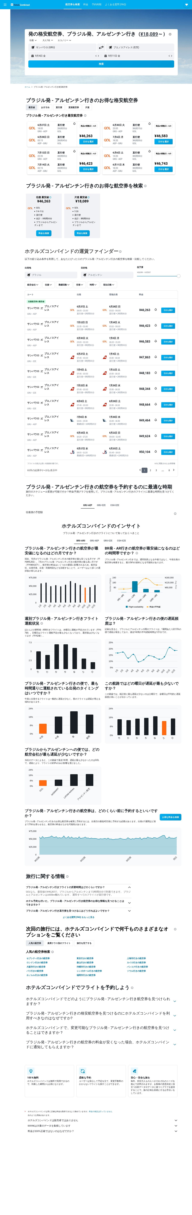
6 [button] (169, 470)
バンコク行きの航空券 (137, 967)
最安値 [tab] (31, 107)
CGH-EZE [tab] (114, 505)
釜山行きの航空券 (85, 962)
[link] (43, 233)
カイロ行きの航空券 (136, 962)
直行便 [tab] (59, 107)
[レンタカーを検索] (5, 26)
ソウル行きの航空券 (136, 971)
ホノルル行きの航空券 (37, 975)
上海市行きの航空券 (136, 958)
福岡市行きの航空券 (86, 975)
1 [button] (144, 470)
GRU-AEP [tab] (87, 505)
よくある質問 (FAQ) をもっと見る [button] (78, 917)
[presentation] (170, 34)
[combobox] (33, 40)
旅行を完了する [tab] (84, 943)
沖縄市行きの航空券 (86, 967)
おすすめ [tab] (45, 107)
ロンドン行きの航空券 (37, 962)
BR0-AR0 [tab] (80, 540)
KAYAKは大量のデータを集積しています (103, 1126)
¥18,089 (149, 34)
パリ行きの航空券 (35, 971)
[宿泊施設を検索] (5, 20)
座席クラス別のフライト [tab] (58, 943)
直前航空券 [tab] (73, 107)
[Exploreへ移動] (5, 39)
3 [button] (156, 470)
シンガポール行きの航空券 (89, 971)
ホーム (27, 87)
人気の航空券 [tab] (34, 943)
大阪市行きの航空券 (36, 967)
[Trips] (5, 48)
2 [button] (150, 470)
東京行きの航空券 (85, 958)
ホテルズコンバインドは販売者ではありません (103, 1120)
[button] (5, 4)
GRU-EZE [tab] (101, 505)
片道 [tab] (87, 107)
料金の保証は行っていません (100, 1111)
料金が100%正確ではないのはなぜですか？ (103, 1131)
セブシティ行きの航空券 (38, 958)
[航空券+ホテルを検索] (5, 33)
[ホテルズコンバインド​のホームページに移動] (20, 4)
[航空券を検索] (5, 14)
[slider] (178, 276)
